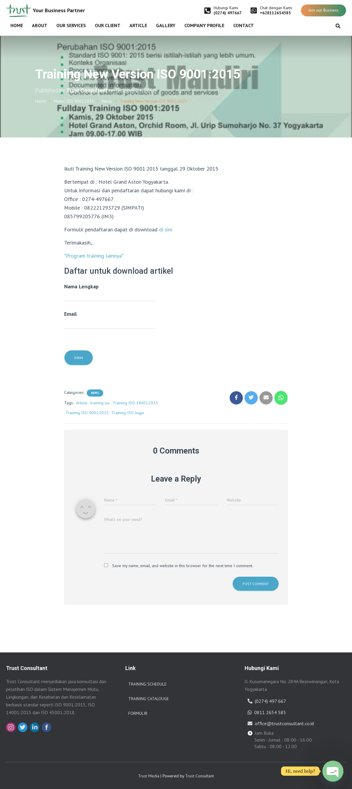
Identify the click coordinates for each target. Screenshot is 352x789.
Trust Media (148, 776)
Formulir (137, 713)
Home (16, 25)
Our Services (71, 25)
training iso (100, 403)
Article (138, 25)
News (107, 101)
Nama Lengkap (110, 292)
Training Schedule (147, 684)
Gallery (165, 25)
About (39, 25)
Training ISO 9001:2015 (87, 412)
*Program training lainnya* (93, 255)
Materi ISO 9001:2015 (74, 101)
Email (110, 319)
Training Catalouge (148, 698)
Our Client (108, 25)
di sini (165, 229)
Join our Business (323, 10)
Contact (243, 25)
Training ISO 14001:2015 (135, 403)
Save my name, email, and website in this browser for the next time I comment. (182, 565)
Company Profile (204, 25)
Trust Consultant (199, 776)
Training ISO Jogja (128, 412)
